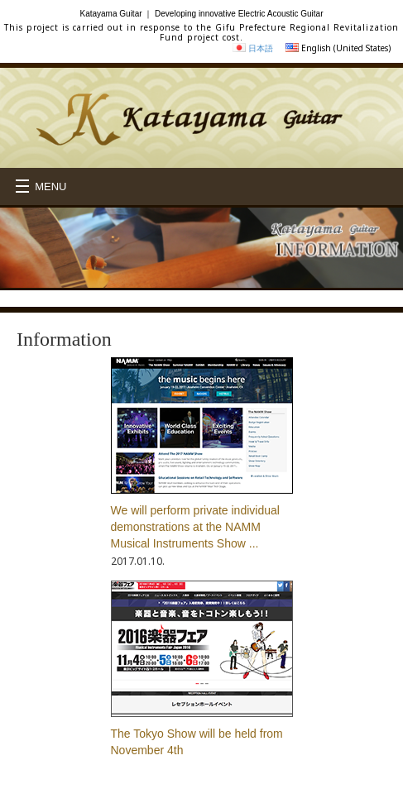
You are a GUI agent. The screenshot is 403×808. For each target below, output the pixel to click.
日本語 (260, 48)
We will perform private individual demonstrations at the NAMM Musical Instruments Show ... (195, 527)
